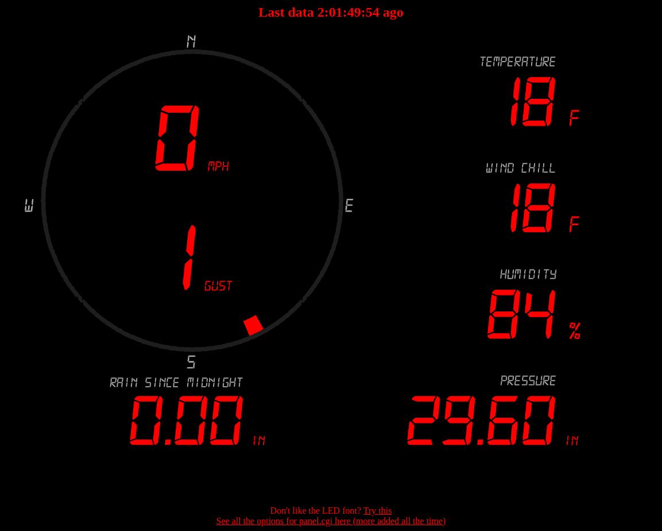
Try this (377, 510)
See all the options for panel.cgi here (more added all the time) (331, 521)
